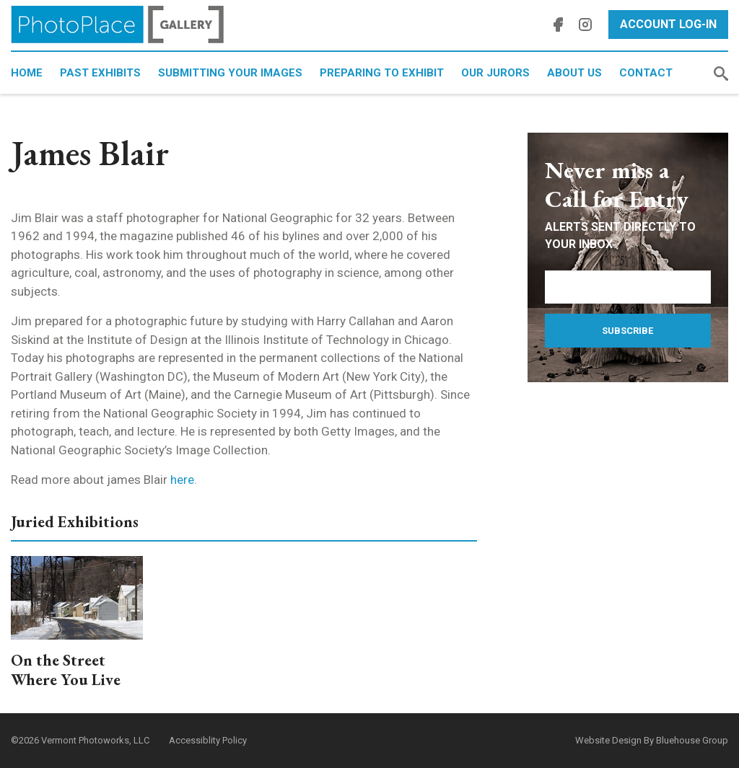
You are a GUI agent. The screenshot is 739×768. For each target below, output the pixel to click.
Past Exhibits (100, 72)
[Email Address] (628, 287)
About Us (574, 72)
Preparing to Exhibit (382, 72)
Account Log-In (668, 24)
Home (27, 72)
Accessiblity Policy (208, 740)
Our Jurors (495, 72)
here (182, 479)
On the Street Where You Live (66, 670)
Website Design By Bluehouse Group (651, 740)
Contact (646, 72)
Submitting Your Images (230, 72)
